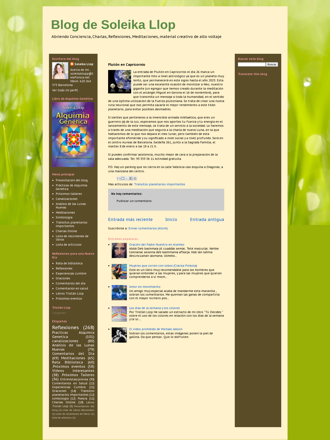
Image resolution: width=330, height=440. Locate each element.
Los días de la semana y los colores (154, 308)
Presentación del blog (72, 180)
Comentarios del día (70, 283)
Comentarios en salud (72, 288)
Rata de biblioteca (69, 263)
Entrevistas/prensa (74, 379)
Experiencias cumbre (71, 273)
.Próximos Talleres (77, 375)
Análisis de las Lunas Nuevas (71, 205)
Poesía (82, 398)
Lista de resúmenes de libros (72, 238)
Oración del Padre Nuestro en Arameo (156, 244)
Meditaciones (65, 212)
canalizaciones (65, 341)
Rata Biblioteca (67, 362)
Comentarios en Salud (69, 383)
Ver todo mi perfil (65, 90)
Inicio (171, 219)
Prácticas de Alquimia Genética (71, 187)
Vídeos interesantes (73, 370)
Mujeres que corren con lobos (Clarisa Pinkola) (163, 266)
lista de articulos (62, 417)
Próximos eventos (69, 298)
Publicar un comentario (134, 201)
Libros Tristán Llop (70, 293)
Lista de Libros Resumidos (78, 410)
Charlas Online (66, 231)
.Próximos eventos (69, 366)
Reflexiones (64, 268)
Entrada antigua (207, 219)
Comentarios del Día (73, 353)
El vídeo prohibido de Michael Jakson (155, 329)
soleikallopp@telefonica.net (81, 75)
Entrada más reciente (130, 219)
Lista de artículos (68, 244)
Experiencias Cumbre (69, 387)
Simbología (64, 217)
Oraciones (63, 278)
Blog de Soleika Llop (113, 24)
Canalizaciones (66, 199)
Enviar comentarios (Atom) (148, 228)
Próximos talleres (69, 194)
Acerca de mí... (80, 70)
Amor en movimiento (144, 287)
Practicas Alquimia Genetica (73, 334)
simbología (60, 398)
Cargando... (60, 313)
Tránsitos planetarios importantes (159, 184)
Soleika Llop (84, 64)
